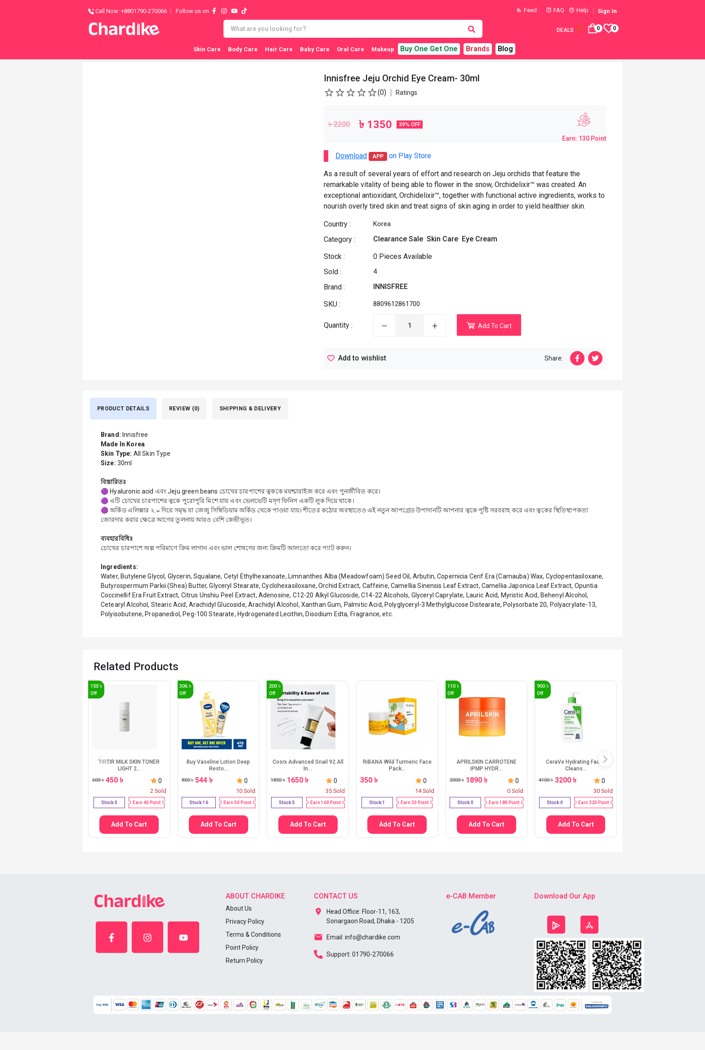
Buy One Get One (429, 48)
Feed (526, 10)
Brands (478, 48)
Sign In (607, 11)
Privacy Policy (245, 921)
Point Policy (242, 947)
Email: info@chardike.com (357, 936)
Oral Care (350, 49)
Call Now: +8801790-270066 (127, 11)
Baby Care (315, 49)
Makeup (382, 49)
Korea (382, 224)
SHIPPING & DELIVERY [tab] (250, 408)
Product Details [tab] (123, 408)
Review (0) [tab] (184, 408)
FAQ (555, 10)
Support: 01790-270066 (354, 953)
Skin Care (207, 49)
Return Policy (244, 960)
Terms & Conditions (253, 934)
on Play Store (383, 156)
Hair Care (279, 49)
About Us (239, 908)
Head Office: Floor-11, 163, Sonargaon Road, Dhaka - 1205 (364, 914)
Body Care (243, 49)
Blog (505, 48)
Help (579, 10)
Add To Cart (129, 824)
